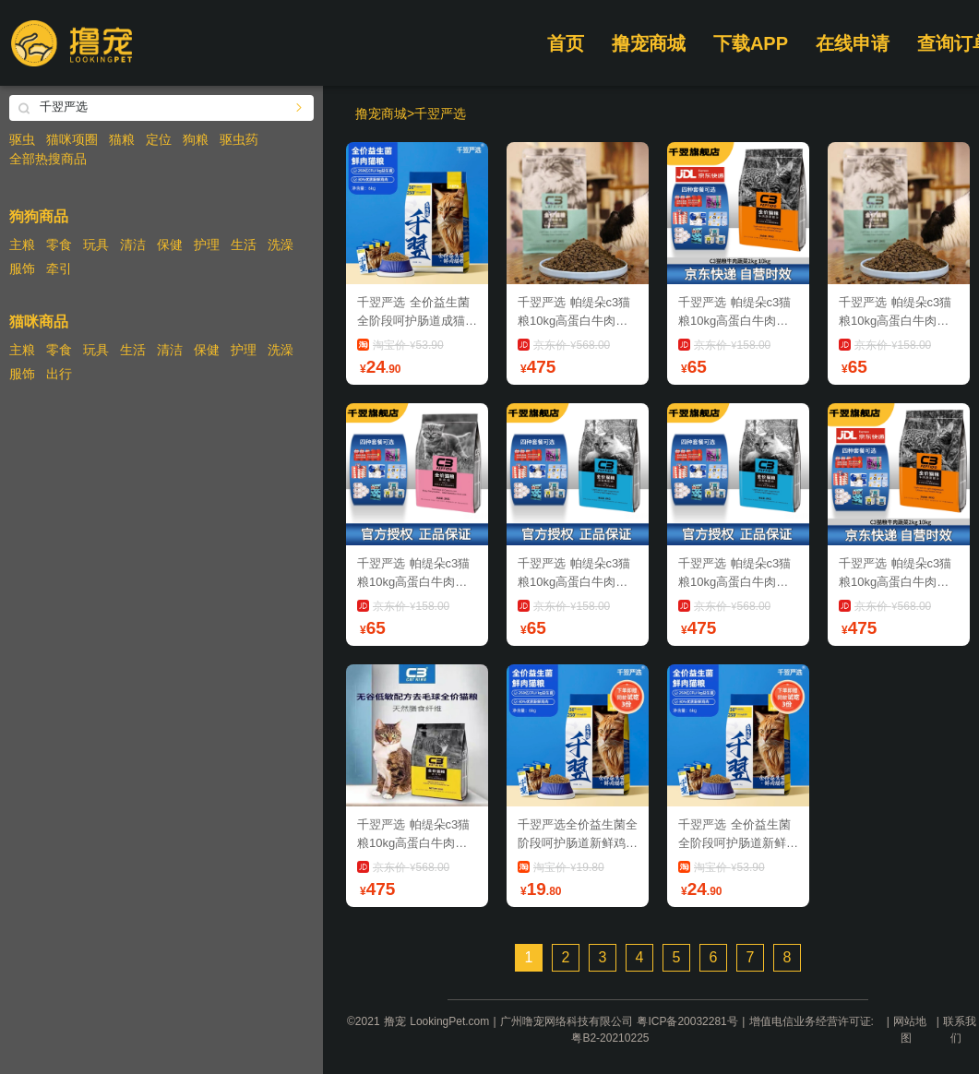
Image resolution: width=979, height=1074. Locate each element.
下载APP (750, 43)
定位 (159, 139)
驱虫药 (239, 139)
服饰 (22, 268)
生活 (244, 244)
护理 (207, 244)
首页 (565, 43)
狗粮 (196, 139)
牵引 (59, 268)
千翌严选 (440, 113)
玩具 (96, 244)
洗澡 (280, 244)
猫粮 (122, 139)
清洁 (133, 244)
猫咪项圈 (72, 139)
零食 (59, 244)
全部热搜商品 (48, 158)
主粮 (22, 244)
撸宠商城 (649, 43)
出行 (59, 373)
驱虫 (22, 139)
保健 (170, 244)
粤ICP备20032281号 (687, 1021)
